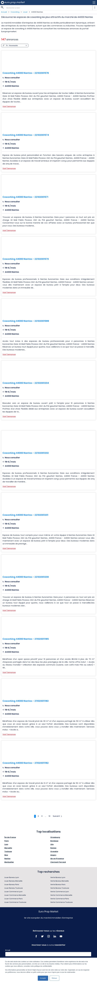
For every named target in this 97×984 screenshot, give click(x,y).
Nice (6, 855)
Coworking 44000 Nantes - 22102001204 (26, 383)
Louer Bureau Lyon (11, 877)
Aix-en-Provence (57, 858)
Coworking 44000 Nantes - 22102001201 (25, 514)
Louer (25, 12)
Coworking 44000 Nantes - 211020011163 (26, 700)
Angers (53, 855)
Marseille (8, 848)
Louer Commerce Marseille (15, 895)
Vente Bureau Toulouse (59, 888)
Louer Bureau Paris (11, 884)
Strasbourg (55, 837)
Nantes (7, 858)
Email (7, 950)
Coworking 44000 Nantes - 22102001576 (26, 73)
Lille (52, 844)
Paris (6, 841)
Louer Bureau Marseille (13, 881)
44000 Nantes (37, 12)
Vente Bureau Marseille (59, 881)
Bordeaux (54, 841)
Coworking (15, 12)
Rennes (53, 848)
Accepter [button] (43, 978)
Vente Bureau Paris (57, 884)
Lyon (6, 844)
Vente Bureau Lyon (57, 877)
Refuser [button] (54, 978)
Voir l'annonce (9, 106)
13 (49, 816)
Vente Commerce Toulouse (61, 902)
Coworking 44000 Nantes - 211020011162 (26, 762)
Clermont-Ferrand (58, 862)
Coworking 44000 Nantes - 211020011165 (26, 638)
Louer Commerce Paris (13, 899)
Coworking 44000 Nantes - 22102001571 (25, 197)
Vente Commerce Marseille (61, 895)
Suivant (57, 816)
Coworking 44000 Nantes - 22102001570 (26, 259)
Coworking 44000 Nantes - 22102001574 (26, 135)
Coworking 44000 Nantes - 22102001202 (26, 452)
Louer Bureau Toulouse (13, 888)
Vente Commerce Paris (59, 899)
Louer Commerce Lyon (13, 891)
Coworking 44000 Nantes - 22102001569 (26, 321)
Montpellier (9, 862)
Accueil (4, 12)
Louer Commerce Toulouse (15, 902)
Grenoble (54, 851)
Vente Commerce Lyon (59, 891)
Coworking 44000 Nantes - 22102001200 (26, 576)
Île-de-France (10, 837)
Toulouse (8, 851)
